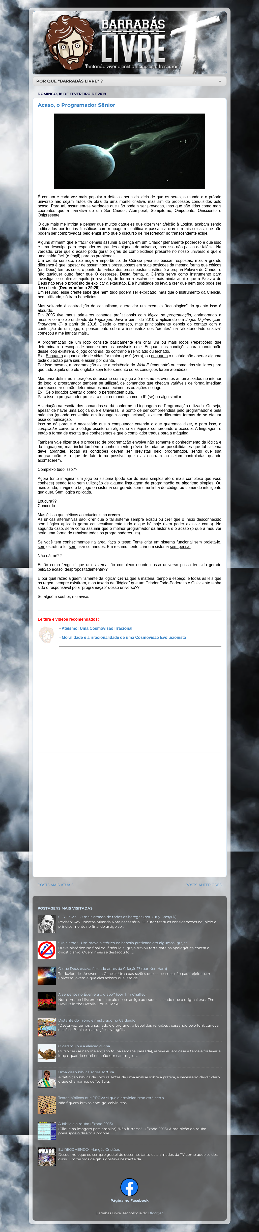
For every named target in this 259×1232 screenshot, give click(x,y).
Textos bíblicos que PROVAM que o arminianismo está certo (111, 1098)
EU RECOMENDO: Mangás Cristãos (89, 1149)
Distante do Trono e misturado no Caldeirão (96, 1020)
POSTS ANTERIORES (203, 885)
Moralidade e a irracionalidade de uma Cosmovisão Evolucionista (124, 637)
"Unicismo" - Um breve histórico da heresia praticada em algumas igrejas (122, 943)
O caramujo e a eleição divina (84, 1046)
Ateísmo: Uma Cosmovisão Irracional (97, 628)
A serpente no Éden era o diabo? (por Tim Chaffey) (102, 994)
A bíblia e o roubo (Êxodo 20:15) (85, 1123)
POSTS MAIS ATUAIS (56, 885)
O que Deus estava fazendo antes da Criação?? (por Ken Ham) (112, 968)
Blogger (155, 1213)
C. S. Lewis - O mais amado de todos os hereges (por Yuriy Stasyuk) (117, 917)
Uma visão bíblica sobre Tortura (86, 1072)
